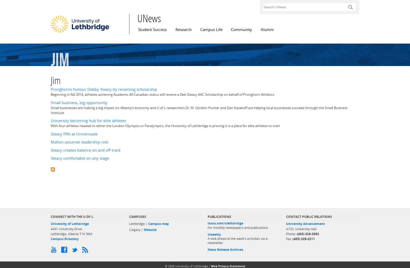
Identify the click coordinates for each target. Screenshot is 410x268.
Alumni (267, 29)
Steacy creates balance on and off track (86, 150)
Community (241, 29)
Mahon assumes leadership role (79, 142)
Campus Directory (65, 239)
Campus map (158, 224)
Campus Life (211, 29)
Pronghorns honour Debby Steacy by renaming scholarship (104, 89)
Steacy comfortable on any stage (80, 158)
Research (183, 29)
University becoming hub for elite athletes (88, 120)
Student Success (152, 29)
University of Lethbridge (70, 224)
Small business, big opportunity (79, 102)
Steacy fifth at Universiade (74, 134)
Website (150, 230)
